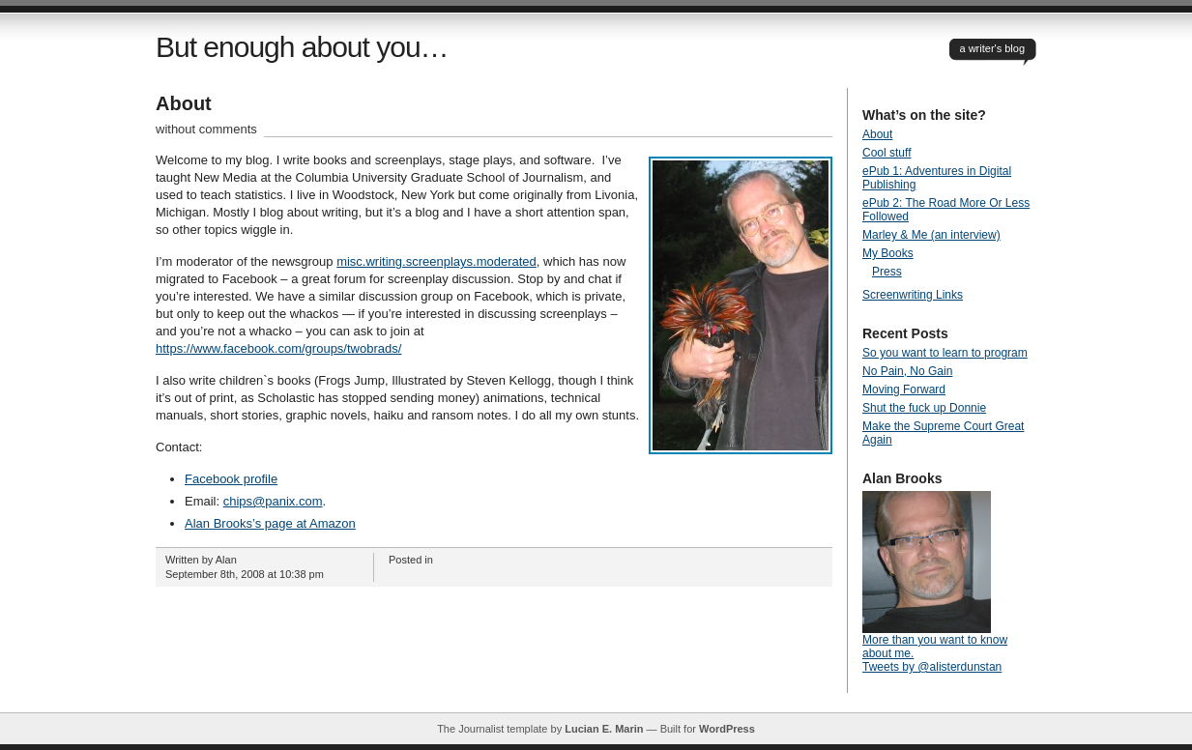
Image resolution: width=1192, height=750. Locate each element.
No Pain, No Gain (907, 371)
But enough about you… (302, 47)
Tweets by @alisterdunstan (932, 667)
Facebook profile (231, 479)
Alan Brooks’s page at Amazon (270, 523)
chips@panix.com (273, 501)
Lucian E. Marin (604, 729)
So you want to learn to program (945, 353)
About (184, 103)
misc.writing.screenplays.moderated (436, 261)
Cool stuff (886, 152)
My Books (888, 253)
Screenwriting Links (912, 295)
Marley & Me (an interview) (931, 235)
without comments (206, 129)
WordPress (727, 729)
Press (887, 271)
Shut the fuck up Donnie (924, 408)
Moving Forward (903, 389)
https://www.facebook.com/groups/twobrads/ (278, 348)
